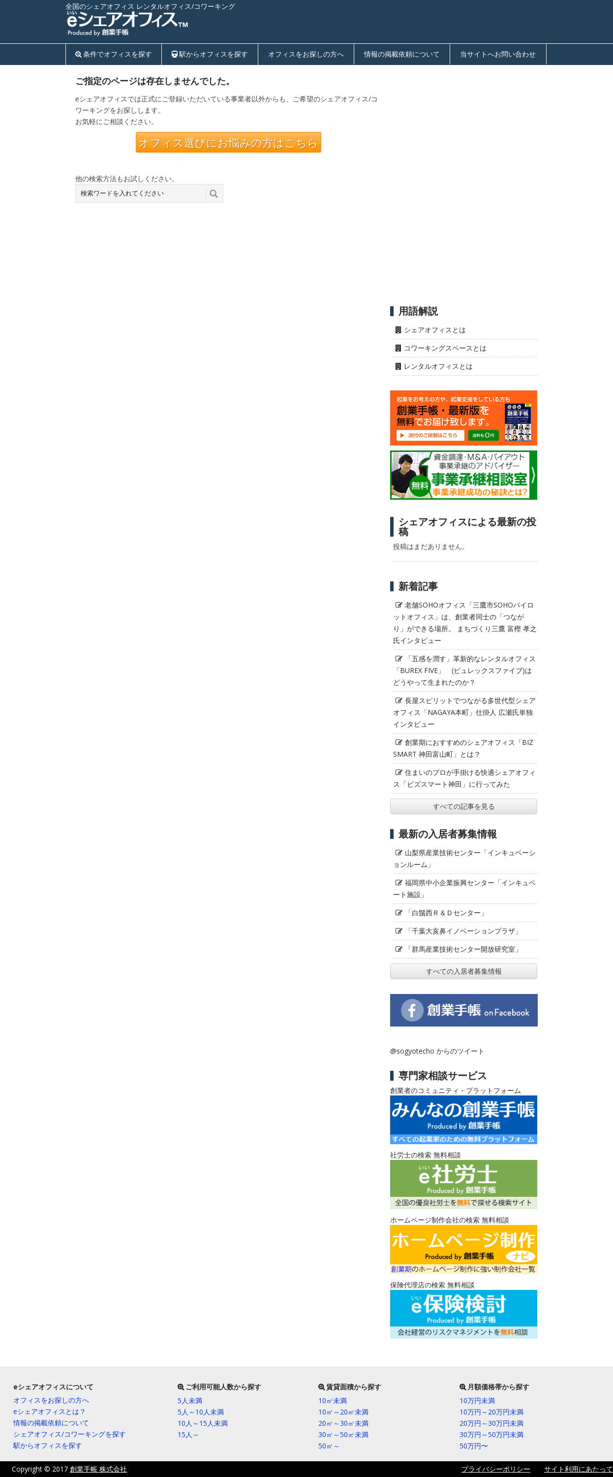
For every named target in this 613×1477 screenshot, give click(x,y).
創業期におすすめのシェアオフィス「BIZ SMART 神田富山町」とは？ (463, 748)
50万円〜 (474, 1445)
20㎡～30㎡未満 (343, 1423)
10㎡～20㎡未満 (343, 1411)
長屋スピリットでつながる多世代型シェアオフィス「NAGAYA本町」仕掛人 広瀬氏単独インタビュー (464, 712)
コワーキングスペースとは (445, 348)
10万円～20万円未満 (491, 1411)
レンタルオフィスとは (438, 366)
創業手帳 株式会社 (98, 1469)
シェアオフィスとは (435, 329)
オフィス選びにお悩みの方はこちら (228, 142)
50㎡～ (329, 1445)
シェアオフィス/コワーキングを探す (69, 1434)
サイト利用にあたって (578, 1469)
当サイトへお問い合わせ (498, 54)
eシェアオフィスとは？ (49, 1411)
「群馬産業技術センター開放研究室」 (463, 949)
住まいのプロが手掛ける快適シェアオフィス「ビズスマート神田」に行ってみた (464, 778)
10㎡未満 (332, 1400)
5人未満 (190, 1400)
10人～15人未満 (203, 1423)
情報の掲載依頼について (402, 54)
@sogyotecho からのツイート (437, 1051)
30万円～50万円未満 (491, 1434)
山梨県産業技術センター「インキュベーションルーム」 (464, 858)
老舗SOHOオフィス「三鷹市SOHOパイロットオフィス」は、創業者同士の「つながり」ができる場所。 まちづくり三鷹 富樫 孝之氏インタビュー (465, 622)
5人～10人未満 (201, 1411)
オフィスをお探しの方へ (306, 54)
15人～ (188, 1434)
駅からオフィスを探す (213, 54)
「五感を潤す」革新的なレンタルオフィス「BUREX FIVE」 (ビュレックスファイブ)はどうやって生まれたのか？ (464, 670)
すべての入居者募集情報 (464, 971)
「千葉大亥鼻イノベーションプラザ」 (463, 930)
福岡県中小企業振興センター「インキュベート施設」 (464, 888)
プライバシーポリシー (495, 1469)
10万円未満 (477, 1400)
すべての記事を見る (464, 806)
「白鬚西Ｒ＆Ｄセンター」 (446, 912)
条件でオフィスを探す (117, 54)
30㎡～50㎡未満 (343, 1434)
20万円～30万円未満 (491, 1423)
